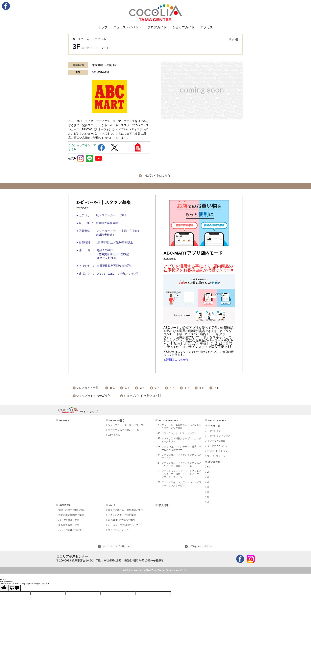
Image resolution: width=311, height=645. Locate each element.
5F (208, 492)
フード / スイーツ (216, 456)
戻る (233, 39)
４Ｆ (172, 387)
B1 (208, 466)
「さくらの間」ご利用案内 (122, 515)
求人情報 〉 (165, 505)
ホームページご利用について (123, 525)
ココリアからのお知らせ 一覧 (123, 430)
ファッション (214, 430)
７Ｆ (216, 387)
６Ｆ (201, 387)
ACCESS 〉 (66, 505)
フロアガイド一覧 (87, 387)
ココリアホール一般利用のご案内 (125, 510)
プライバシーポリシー (119, 530)
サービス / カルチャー (218, 446)
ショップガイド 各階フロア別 (142, 395)
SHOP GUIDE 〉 (217, 420)
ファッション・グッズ (218, 435)
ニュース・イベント (127, 27)
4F (208, 487)
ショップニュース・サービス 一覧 (126, 425)
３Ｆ (157, 387)
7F (208, 502)
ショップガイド (183, 27)
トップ (103, 27)
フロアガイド (157, 27)
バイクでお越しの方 (68, 520)
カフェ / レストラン (217, 451)
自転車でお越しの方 (68, 525)
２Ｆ (142, 387)
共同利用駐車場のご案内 (71, 515)
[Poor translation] (14, 588)
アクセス (206, 27)
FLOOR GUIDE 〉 (168, 420)
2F (208, 477)
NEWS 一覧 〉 (117, 420)
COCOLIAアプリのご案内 (121, 520)
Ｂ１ (112, 387)
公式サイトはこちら (157, 175)
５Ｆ (187, 387)
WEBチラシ (114, 435)
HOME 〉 (64, 420)
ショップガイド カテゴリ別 (93, 395)
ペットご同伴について (70, 530)
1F (208, 471)
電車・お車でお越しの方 (71, 510)
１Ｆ (127, 387)
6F (208, 497)
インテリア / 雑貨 (216, 440)
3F (208, 482)
